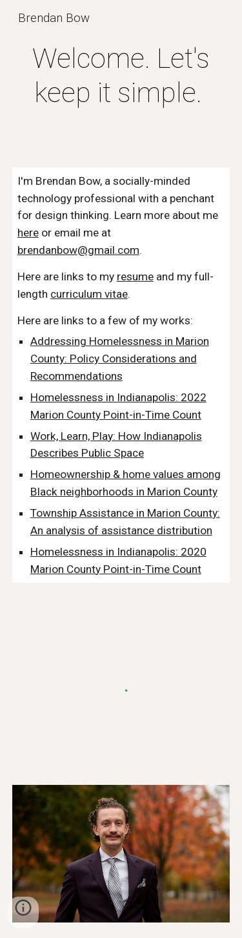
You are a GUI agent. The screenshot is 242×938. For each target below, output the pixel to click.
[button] (23, 912)
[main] (121, 76)
